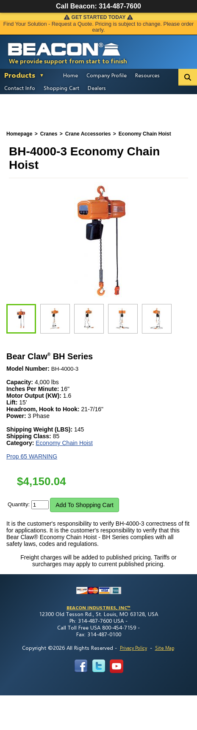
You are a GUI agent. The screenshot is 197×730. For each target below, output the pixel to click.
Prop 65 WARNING (31, 456)
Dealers (97, 87)
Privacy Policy (133, 648)
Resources (147, 75)
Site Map (164, 648)
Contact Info (19, 87)
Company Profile (106, 75)
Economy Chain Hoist (64, 443)
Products (19, 75)
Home (70, 75)
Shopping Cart (61, 87)
